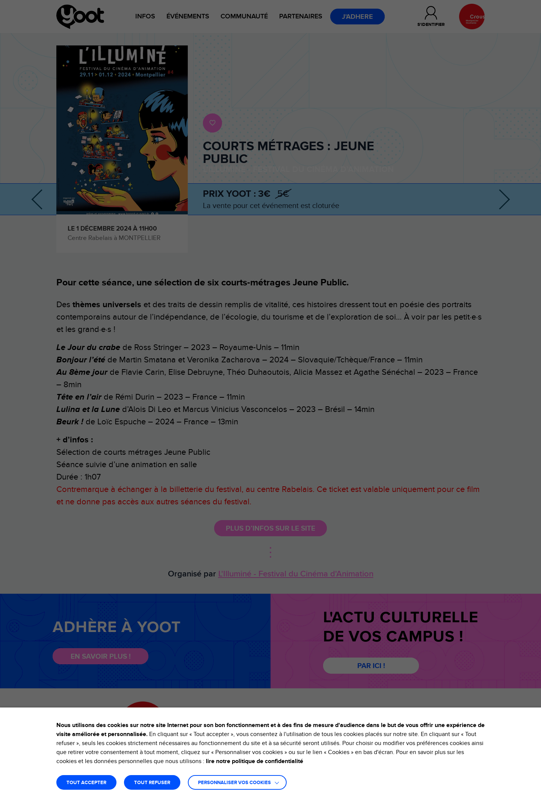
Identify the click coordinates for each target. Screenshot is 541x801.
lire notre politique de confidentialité (254, 761)
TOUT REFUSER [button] (152, 782)
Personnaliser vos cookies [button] (234, 782)
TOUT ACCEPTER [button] (86, 782)
